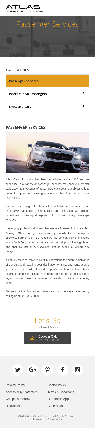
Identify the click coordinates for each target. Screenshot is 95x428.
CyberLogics (55, 419)
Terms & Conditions (61, 392)
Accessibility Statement (21, 392)
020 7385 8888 (48, 340)
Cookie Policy (57, 385)
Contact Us (55, 405)
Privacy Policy (15, 385)
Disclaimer (13, 405)
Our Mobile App (58, 399)
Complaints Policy (18, 399)
